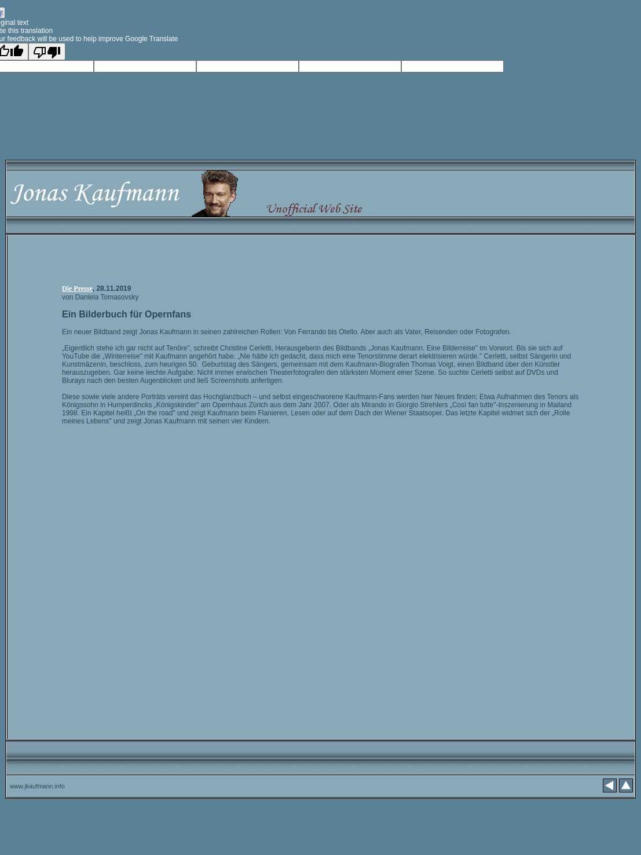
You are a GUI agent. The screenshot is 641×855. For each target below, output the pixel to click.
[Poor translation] (46, 51)
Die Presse (77, 288)
